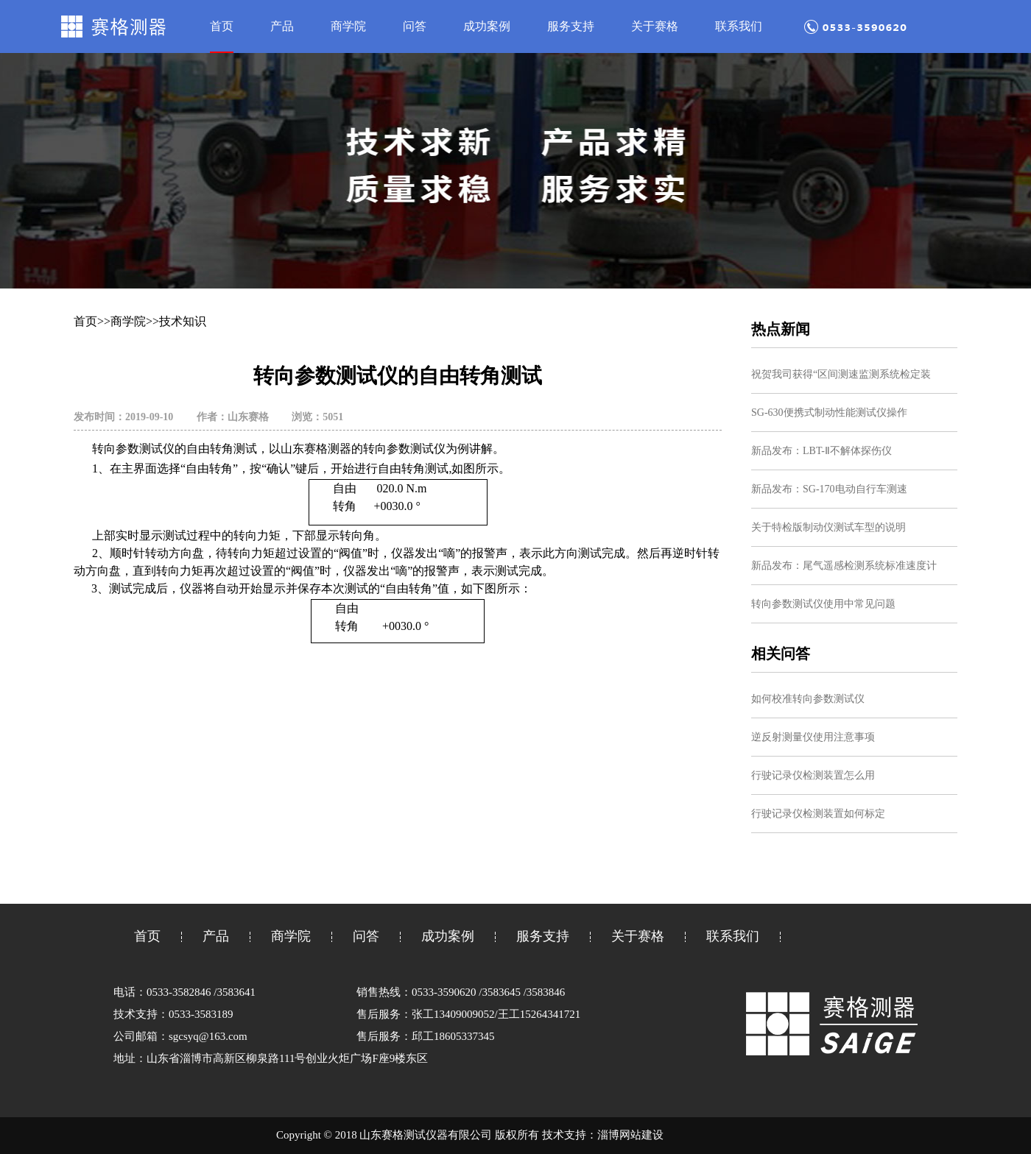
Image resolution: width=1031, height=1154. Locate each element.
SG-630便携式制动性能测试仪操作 (829, 412)
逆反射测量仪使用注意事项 (813, 737)
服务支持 (570, 26)
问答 (414, 26)
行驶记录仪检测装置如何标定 (818, 813)
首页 (221, 26)
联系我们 (738, 26)
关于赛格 (654, 26)
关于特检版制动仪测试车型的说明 (828, 527)
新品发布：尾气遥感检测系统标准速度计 (844, 565)
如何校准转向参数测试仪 (808, 698)
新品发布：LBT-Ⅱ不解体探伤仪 (821, 450)
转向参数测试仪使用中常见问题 (823, 603)
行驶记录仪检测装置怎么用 (813, 775)
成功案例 (486, 26)
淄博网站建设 (630, 1135)
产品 (282, 26)
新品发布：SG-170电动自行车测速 (829, 489)
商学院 (348, 26)
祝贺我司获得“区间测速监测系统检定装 (841, 374)
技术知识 (182, 321)
